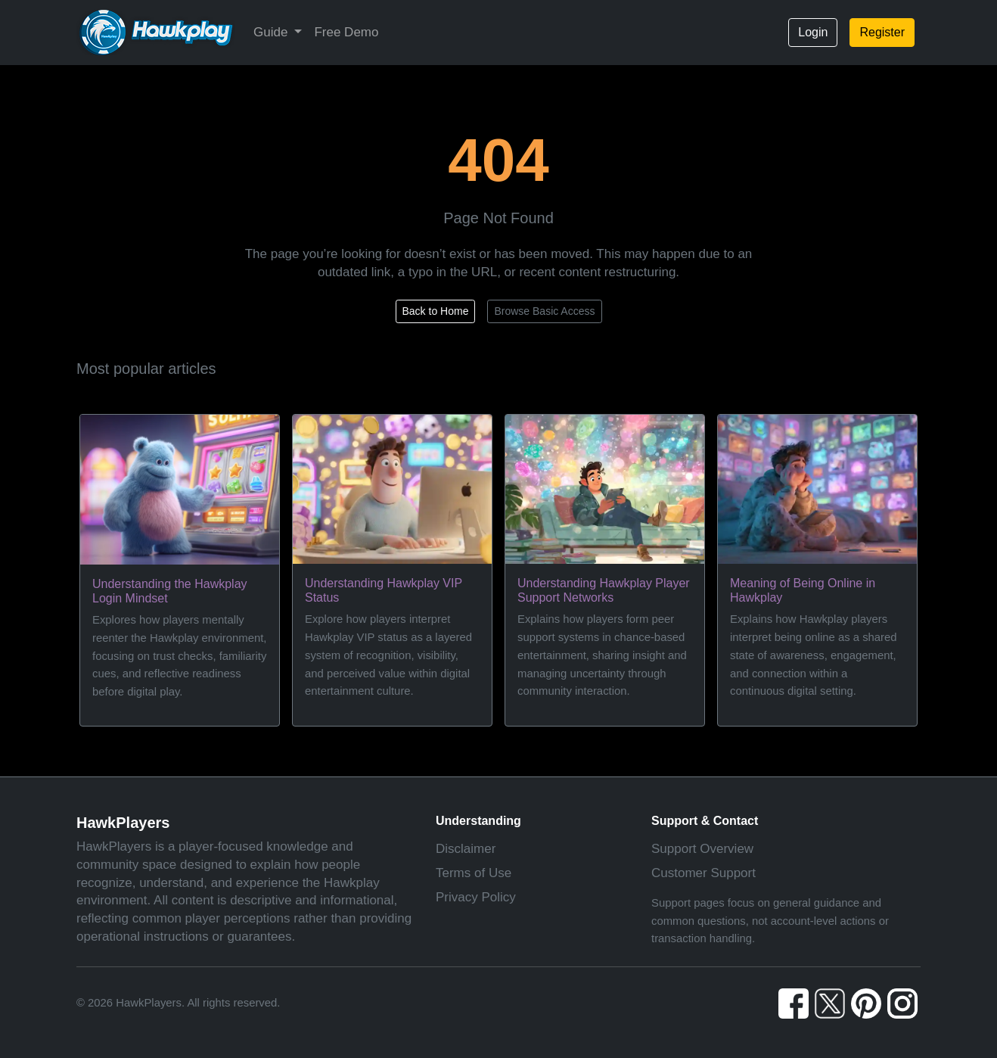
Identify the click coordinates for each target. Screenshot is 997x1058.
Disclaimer (465, 849)
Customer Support (703, 873)
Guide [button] (272, 32)
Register (882, 32)
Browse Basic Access (544, 311)
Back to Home (435, 311)
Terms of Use (473, 873)
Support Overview (702, 849)
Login (813, 32)
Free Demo (346, 32)
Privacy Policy (476, 897)
